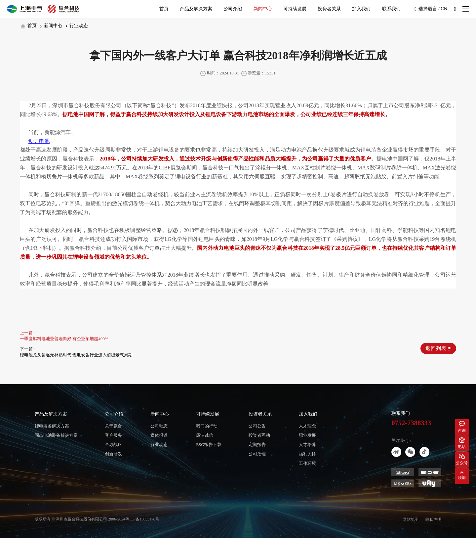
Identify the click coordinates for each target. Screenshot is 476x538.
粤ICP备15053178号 (142, 519)
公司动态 (159, 426)
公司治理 (257, 453)
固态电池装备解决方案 (56, 435)
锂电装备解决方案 (52, 426)
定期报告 (257, 444)
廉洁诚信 (204, 435)
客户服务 (113, 435)
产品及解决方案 (196, 8)
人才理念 (307, 426)
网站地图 (410, 519)
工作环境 (307, 463)
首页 (164, 8)
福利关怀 (307, 453)
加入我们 (361, 8)
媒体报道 (159, 435)
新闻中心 (263, 8)
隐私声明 (433, 519)
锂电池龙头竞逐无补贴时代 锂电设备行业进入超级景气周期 (76, 354)
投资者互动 (259, 435)
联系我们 (391, 8)
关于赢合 (113, 426)
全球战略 (113, 444)
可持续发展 (294, 8)
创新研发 (113, 453)
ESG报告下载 (208, 444)
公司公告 (257, 426)
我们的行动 (207, 426)
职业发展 (307, 435)
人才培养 (307, 444)
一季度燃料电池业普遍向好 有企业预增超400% (64, 338)
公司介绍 (232, 8)
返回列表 (438, 348)
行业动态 (77, 25)
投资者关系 (329, 8)
